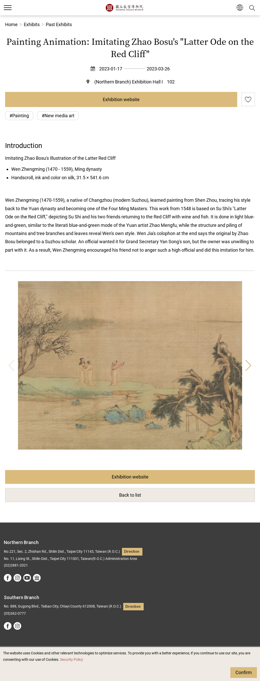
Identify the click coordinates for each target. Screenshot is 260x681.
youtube (27, 578)
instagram (17, 578)
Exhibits (32, 24)
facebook (8, 578)
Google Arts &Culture (37, 578)
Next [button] (248, 365)
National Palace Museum (124, 7)
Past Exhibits (59, 24)
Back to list (130, 495)
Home (11, 24)
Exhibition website (121, 99)
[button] (239, 7)
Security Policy (71, 659)
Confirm (243, 672)
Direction (131, 551)
